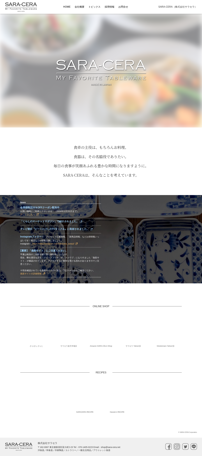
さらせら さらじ (36, 346)
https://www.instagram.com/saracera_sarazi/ (53, 243)
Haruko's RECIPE (117, 412)
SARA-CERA (177, 6)
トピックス (94, 6)
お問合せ (123, 6)
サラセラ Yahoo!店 (133, 346)
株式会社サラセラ (47, 443)
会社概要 (79, 6)
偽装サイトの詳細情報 (31, 273)
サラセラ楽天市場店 (68, 346)
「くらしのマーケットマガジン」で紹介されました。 (49, 221)
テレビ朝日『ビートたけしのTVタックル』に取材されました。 (54, 229)
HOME (67, 6)
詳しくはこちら (27, 214)
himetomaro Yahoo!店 (165, 346)
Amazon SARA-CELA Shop (101, 346)
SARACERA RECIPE (84, 412)
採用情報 (109, 6)
